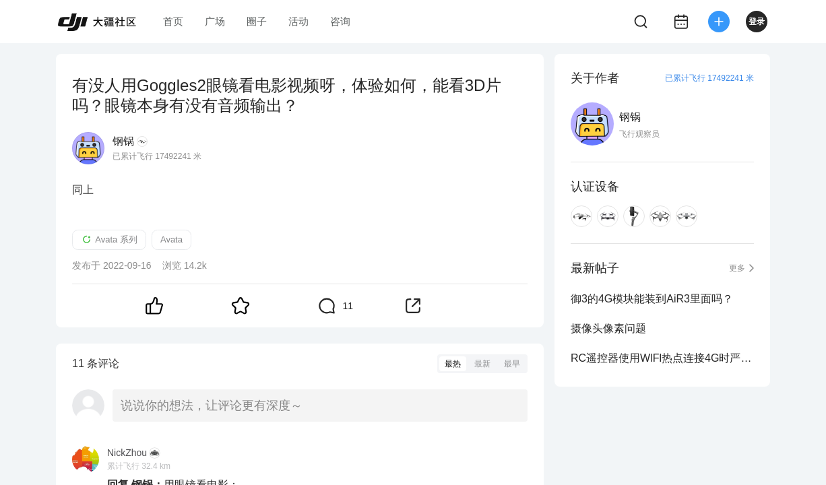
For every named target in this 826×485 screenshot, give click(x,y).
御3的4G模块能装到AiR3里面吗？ (652, 298)
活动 (298, 21)
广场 (215, 21)
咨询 (340, 21)
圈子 (257, 21)
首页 (173, 21)
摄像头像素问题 (608, 328)
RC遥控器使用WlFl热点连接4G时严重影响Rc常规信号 (662, 358)
